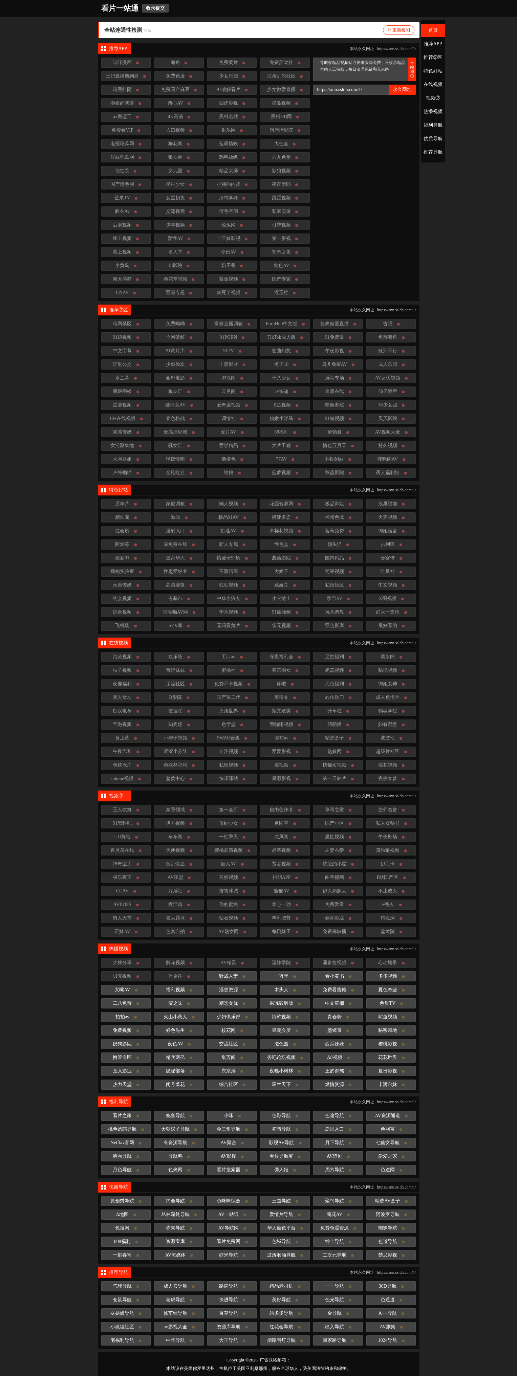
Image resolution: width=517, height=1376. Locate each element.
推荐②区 (433, 57)
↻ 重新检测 (398, 29)
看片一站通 (119, 8)
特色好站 (433, 70)
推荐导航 (433, 152)
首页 (433, 30)
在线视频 (433, 84)
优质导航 (433, 138)
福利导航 (433, 125)
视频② (433, 98)
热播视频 (433, 111)
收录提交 (155, 8)
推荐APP (433, 43)
